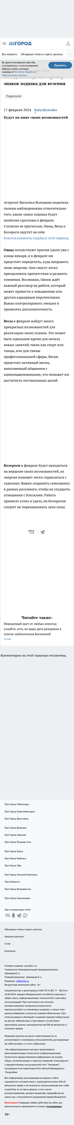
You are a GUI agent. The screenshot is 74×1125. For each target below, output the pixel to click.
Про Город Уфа (13, 865)
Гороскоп (13, 96)
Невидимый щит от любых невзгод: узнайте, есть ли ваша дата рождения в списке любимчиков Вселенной (37, 632)
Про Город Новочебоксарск (20, 811)
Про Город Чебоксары (17, 804)
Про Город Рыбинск (15, 858)
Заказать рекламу (14, 936)
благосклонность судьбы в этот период (36, 238)
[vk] (31, 532)
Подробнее (11, 1072)
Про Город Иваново (15, 834)
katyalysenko (45, 110)
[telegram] (44, 532)
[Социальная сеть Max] (25, 915)
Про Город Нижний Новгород (21, 874)
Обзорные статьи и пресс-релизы (42, 54)
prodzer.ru (20, 1009)
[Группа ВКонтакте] (7, 915)
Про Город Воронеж (16, 827)
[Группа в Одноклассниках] (13, 915)
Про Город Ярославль (17, 818)
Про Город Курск (14, 851)
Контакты (10, 950)
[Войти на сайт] (68, 43)
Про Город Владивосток (18, 889)
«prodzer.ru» (30, 965)
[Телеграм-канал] (19, 915)
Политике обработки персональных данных (19, 73)
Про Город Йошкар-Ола (18, 841)
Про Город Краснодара (17, 898)
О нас (8, 943)
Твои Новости (12, 881)
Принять (60, 65)
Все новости (9, 54)
